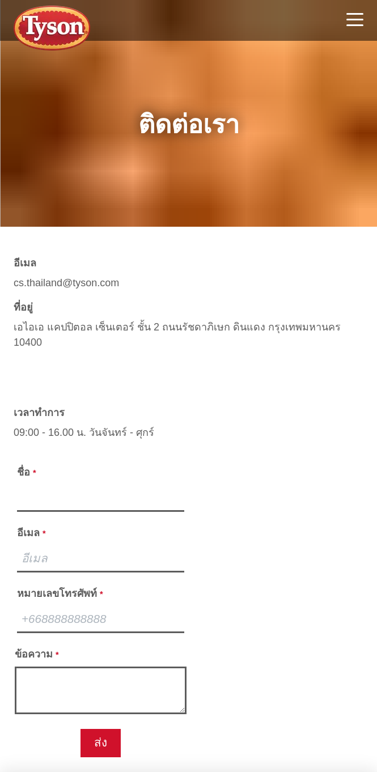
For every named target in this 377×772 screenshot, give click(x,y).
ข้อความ (37, 654)
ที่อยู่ (23, 307)
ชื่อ (26, 472)
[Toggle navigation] (354, 20)
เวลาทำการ (39, 412)
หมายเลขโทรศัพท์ (60, 593)
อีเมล (25, 263)
